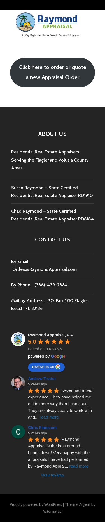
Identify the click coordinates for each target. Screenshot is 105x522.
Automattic (52, 511)
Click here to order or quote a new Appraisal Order (52, 71)
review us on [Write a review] (46, 366)
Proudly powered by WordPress (36, 504)
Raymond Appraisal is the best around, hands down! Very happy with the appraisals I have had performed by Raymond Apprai (59, 452)
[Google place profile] (51, 335)
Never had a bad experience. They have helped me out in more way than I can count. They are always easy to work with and (61, 403)
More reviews (52, 475)
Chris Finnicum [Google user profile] (42, 427)
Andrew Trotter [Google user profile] (42, 378)
